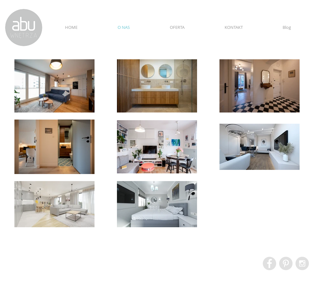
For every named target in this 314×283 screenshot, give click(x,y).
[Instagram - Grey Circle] (302, 263)
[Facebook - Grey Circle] (269, 263)
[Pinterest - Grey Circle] (286, 263)
